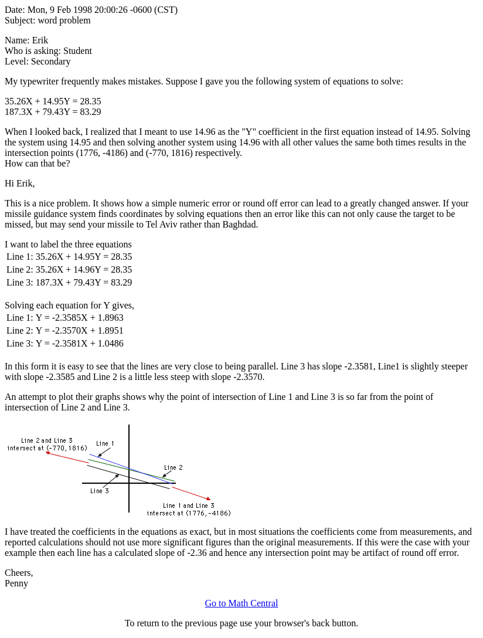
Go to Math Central (241, 603)
